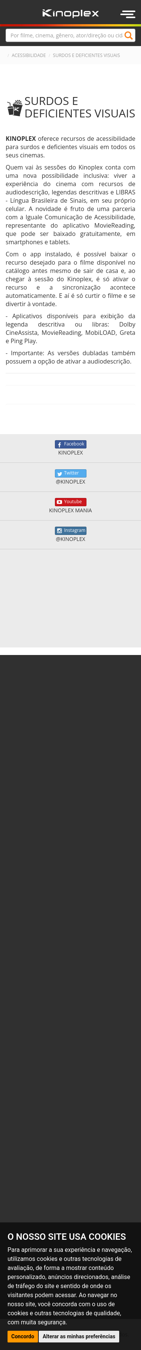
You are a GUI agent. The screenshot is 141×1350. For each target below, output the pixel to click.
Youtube (70, 502)
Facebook (70, 444)
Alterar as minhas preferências (78, 1336)
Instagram (70, 531)
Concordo (22, 1336)
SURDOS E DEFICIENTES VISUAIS (86, 55)
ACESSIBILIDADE (29, 55)
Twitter (70, 473)
